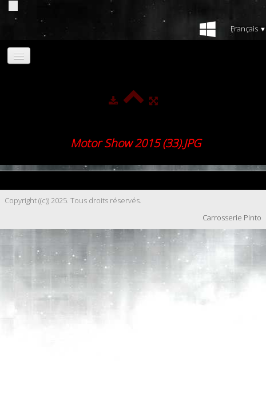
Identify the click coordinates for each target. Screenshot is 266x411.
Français (248, 28)
